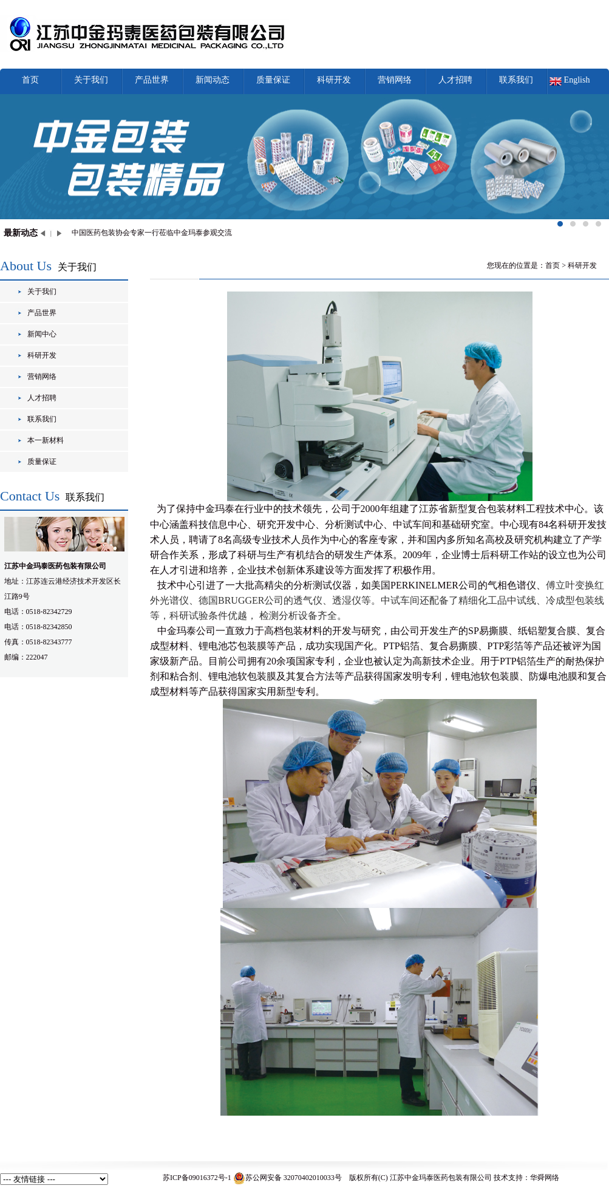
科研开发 (334, 79)
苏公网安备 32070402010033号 (287, 1177)
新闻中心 (41, 334)
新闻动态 (213, 79)
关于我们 (91, 79)
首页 (30, 79)
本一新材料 (45, 440)
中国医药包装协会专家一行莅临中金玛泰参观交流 (152, 232)
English (577, 79)
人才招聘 (455, 79)
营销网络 (395, 79)
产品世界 (152, 79)
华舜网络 (544, 1177)
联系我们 (516, 79)
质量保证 (273, 79)
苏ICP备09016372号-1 (197, 1177)
